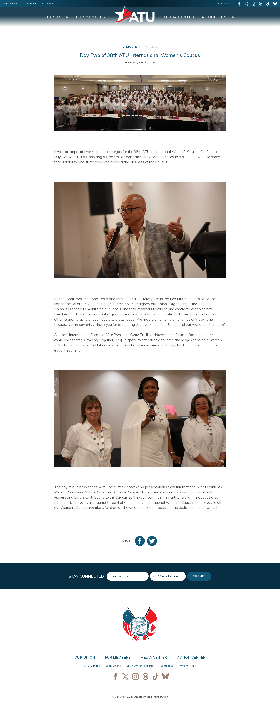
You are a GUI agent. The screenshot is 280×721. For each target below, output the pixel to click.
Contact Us (166, 665)
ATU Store (47, 3)
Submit (199, 576)
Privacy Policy (187, 665)
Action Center (218, 17)
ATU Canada (10, 3)
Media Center (179, 17)
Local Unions (29, 3)
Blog (154, 46)
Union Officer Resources (140, 665)
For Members (90, 17)
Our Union (57, 17)
